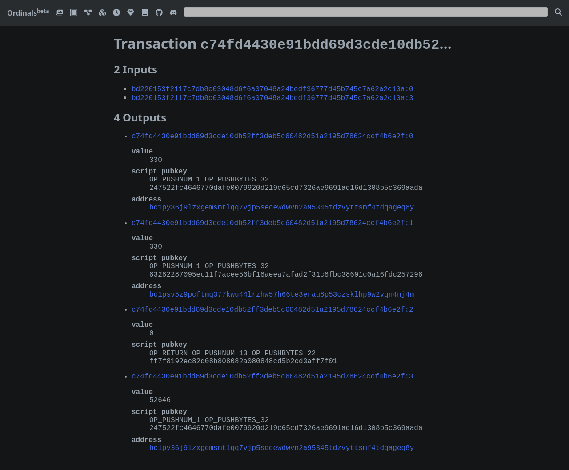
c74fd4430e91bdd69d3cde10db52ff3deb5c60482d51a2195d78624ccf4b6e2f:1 (272, 220)
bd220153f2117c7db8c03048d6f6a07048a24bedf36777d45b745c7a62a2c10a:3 (272, 95)
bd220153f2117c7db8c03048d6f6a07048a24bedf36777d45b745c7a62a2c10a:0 (272, 87)
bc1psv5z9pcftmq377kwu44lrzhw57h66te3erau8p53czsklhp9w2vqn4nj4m (281, 291)
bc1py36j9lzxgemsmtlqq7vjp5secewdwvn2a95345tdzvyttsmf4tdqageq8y (281, 204)
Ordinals (28, 13)
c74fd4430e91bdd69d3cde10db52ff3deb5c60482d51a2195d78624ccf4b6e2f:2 (272, 306)
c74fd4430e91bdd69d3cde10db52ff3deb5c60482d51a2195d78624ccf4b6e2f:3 (272, 373)
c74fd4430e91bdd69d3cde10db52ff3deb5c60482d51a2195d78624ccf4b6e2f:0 (272, 133)
